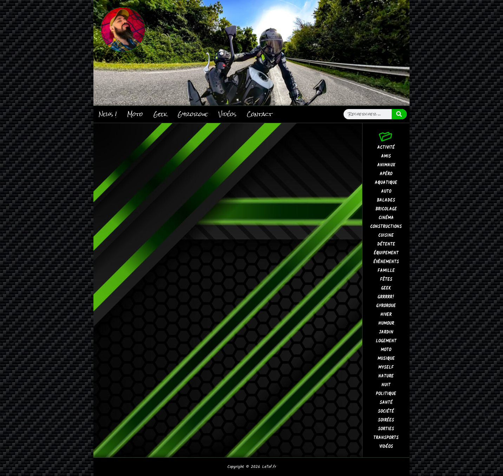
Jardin (386, 332)
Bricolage (386, 209)
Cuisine (386, 235)
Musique (386, 358)
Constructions (386, 226)
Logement (386, 341)
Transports (386, 437)
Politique (386, 394)
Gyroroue (193, 114)
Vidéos (227, 114)
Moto (135, 114)
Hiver (386, 314)
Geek (160, 114)
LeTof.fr (269, 466)
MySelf (386, 367)
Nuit (386, 385)
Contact (259, 114)
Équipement (386, 253)
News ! (108, 114)
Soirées (386, 420)
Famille (386, 270)
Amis (386, 156)
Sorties (386, 429)
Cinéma (386, 218)
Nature (386, 376)
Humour (386, 323)
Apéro (386, 174)
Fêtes (386, 279)
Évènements (386, 262)
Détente (386, 244)
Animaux (386, 165)
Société (386, 411)
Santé (386, 402)
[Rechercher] (399, 114)
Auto (386, 191)
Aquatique (386, 182)
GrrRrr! (386, 297)
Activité (386, 147)
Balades (386, 200)
